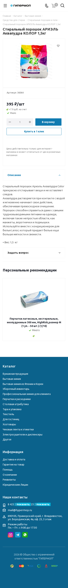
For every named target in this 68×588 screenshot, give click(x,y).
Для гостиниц (11, 419)
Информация (13, 452)
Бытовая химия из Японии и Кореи (23, 384)
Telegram (17, 534)
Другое (7, 439)
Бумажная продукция (15, 373)
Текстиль (8, 414)
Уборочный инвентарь (16, 388)
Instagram (10, 534)
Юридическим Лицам (15, 484)
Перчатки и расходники (17, 399)
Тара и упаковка (12, 409)
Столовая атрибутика (16, 404)
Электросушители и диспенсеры (22, 434)
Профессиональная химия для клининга (27, 394)
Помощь (8, 469)
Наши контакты (15, 497)
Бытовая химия (12, 378)
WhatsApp (25, 534)
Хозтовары (9, 424)
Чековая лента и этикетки (18, 429)
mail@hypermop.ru (20, 510)
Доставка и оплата (14, 459)
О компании (10, 474)
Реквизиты (9, 479)
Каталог (9, 366)
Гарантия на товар (13, 464)
